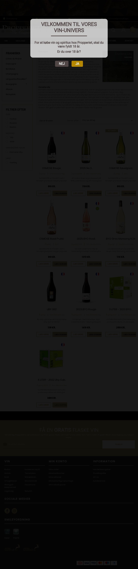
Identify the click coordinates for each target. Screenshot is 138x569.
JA (77, 64)
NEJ (62, 64)
